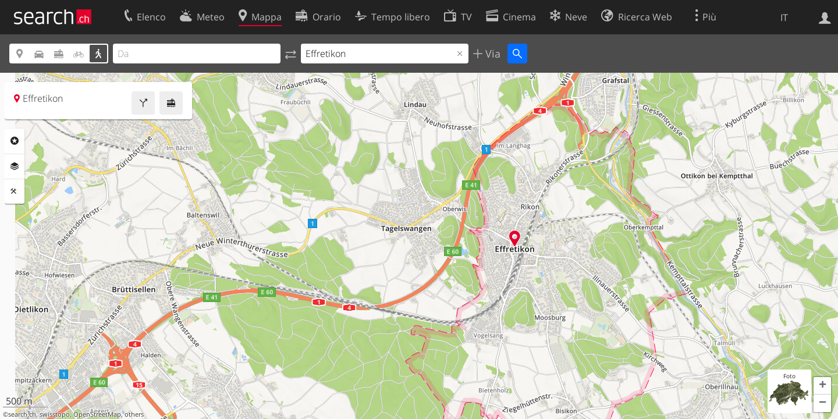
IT (784, 17)
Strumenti (14, 191)
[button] (822, 386)
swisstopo (55, 414)
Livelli (14, 166)
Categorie (14, 141)
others (134, 414)
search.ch (22, 414)
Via (491, 54)
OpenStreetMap (97, 414)
